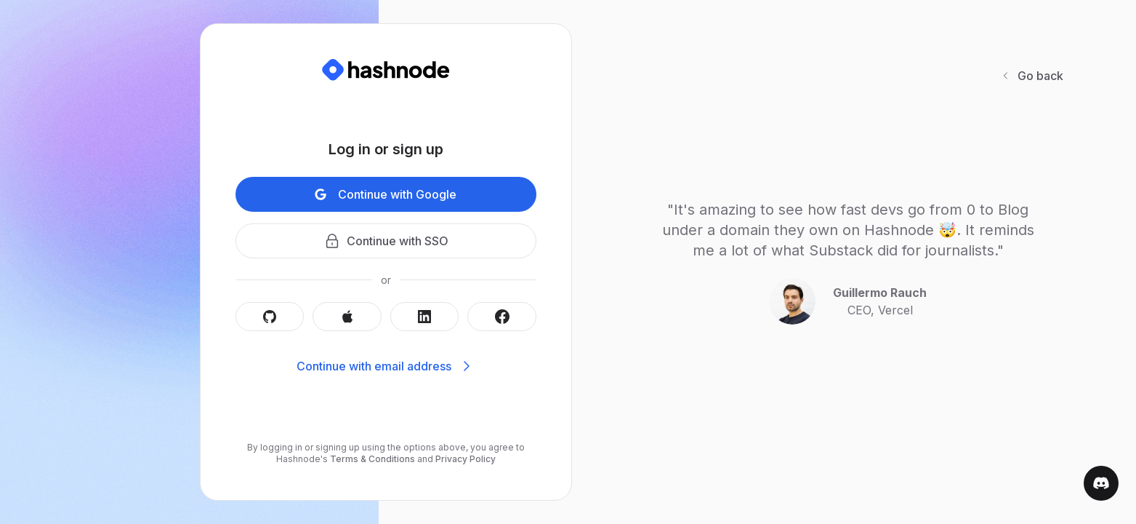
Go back (1031, 75)
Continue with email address (386, 366)
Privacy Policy (464, 458)
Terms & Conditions (372, 458)
